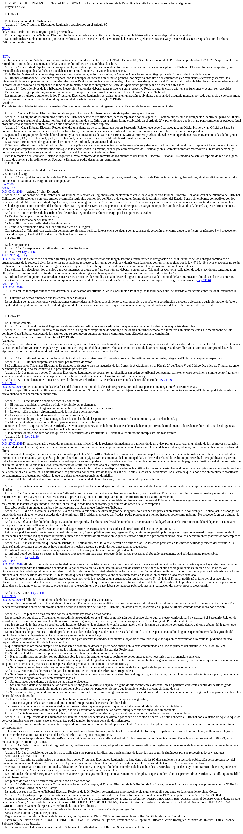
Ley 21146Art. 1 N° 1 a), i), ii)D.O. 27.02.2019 (19, 255)
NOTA (6, 28)
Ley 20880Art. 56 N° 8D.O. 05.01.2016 (12, 188)
